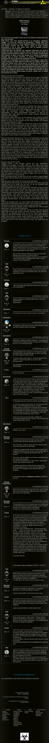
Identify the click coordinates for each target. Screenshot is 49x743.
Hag (6, 647)
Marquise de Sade (7, 437)
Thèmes (16, 717)
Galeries (5, 717)
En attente (17, 712)
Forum (4, 715)
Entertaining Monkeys (39, 713)
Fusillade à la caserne (23, 9)
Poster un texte (18, 711)
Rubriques (17, 714)
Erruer (26, 24)
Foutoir (5, 718)
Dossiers (12, 9)
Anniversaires (17, 722)
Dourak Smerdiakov (7, 349)
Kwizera (6, 241)
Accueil (8, 710)
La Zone (15, 1)
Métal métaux (24, 21)
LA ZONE (4, 9)
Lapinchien (6, 317)
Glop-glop (6, 309)
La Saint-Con (6, 714)
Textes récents (29, 711)
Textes (19, 710)
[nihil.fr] (38, 711)
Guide (4, 711)
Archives (16, 721)
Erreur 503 (6, 720)
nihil (6, 264)
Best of (16, 718)
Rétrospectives (18, 724)
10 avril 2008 (25, 693)
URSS (26, 712)
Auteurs (16, 725)
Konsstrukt (6, 335)
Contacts (5, 712)
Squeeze (38, 715)
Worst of (16, 720)
